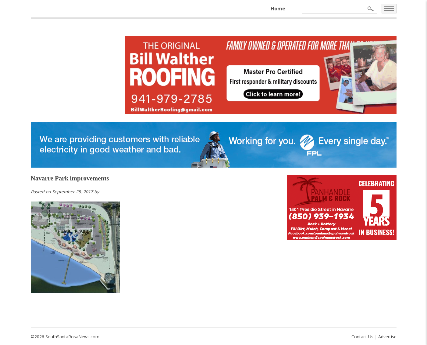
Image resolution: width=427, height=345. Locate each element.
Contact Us (362, 337)
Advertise (387, 337)
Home (278, 8)
